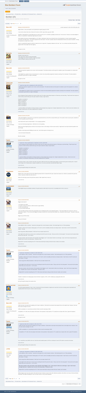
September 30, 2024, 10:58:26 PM (23, 140)
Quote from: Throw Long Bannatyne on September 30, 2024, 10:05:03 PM (33, 142)
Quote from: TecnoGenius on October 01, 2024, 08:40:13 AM (31, 252)
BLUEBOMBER (10, 186)
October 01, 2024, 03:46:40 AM (23, 186)
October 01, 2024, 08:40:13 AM (23, 223)
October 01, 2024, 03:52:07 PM (23, 321)
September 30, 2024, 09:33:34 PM (23, 68)
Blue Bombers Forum (12, 5)
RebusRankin (9, 171)
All (20, 23)
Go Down (7, 23)
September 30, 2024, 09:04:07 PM (23, 27)
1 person (19, 111)
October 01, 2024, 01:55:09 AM (23, 171)
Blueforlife (9, 53)
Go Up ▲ (80, 391)
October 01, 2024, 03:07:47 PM (23, 285)
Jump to (63, 383)
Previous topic (71, 20)
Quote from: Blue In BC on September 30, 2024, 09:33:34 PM (31, 85)
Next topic (78, 20)
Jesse (7, 115)
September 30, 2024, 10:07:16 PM (23, 115)
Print (79, 23)
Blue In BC (9, 27)
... (17, 23)
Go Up (7, 378)
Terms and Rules (75, 391)
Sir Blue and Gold (10, 285)
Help (71, 391)
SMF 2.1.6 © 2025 (7, 391)
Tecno (7, 199)
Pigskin (8, 140)
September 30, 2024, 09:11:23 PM (23, 53)
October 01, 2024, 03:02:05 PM (23, 250)
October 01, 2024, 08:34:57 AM (23, 199)
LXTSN (8, 349)
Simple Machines (13, 391)
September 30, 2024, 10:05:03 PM (23, 82)
